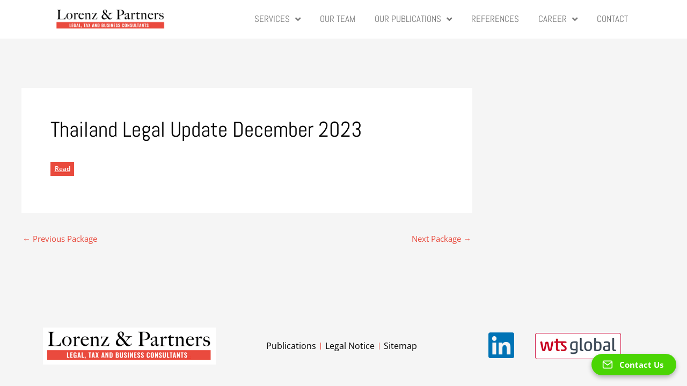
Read (62, 165)
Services (277, 19)
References (495, 19)
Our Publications (413, 19)
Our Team (337, 19)
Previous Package (60, 235)
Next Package (441, 235)
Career (558, 19)
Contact (612, 19)
